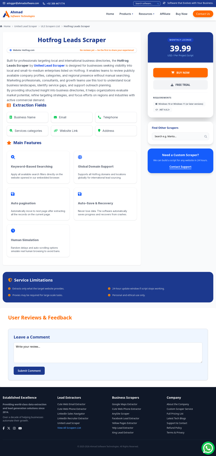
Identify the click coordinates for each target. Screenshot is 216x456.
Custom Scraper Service (180, 408)
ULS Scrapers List (50, 26)
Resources (147, 14)
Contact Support (180, 167)
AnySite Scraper (120, 413)
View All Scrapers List (69, 427)
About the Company (178, 404)
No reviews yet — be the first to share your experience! (107, 50)
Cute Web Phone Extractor (71, 408)
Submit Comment (29, 371)
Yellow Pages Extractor (124, 423)
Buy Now (181, 14)
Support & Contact (177, 423)
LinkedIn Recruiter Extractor (72, 418)
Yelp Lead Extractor (122, 427)
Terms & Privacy (175, 432)
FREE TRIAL (180, 85)
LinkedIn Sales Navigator (71, 413)
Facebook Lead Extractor (125, 418)
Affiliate (165, 14)
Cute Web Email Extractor (71, 404)
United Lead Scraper (25, 26)
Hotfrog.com (28, 50)
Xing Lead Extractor (123, 432)
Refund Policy (174, 427)
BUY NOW (180, 73)
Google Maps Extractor (124, 404)
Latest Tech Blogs (176, 418)
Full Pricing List (175, 413)
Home (110, 14)
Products (126, 14)
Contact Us (203, 14)
